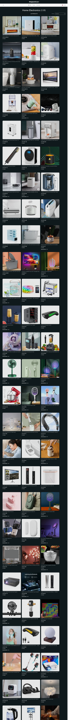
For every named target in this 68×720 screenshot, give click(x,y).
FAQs (36, 699)
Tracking (36, 706)
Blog (23, 699)
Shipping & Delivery (38, 703)
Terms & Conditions (25, 706)
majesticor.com (50, 699)
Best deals (38, 5)
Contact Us (24, 703)
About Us (24, 701)
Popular (34, 5)
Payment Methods (38, 701)
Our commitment (51, 706)
